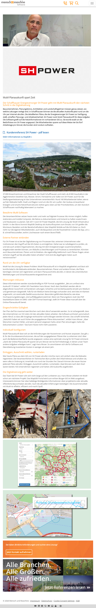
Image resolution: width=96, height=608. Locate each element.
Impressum (35, 600)
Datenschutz (46, 600)
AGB (78, 600)
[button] (55, 606)
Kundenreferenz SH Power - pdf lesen (26, 132)
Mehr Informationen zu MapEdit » (17, 137)
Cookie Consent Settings (64, 600)
